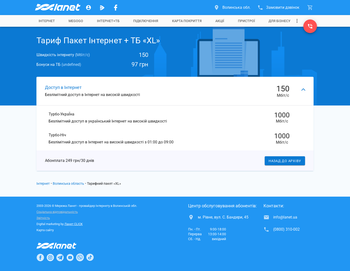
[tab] (46, 21)
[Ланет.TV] (102, 7)
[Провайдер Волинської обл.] (57, 7)
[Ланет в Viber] (80, 257)
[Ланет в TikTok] (90, 257)
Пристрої (246, 21)
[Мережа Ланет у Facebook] (115, 7)
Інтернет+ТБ (108, 21)
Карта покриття (187, 21)
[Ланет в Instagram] (50, 257)
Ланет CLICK (73, 224)
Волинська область (68, 183)
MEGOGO (76, 21)
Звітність (43, 218)
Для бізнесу (279, 21)
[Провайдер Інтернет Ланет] (62, 246)
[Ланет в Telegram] (60, 257)
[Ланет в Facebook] (40, 257)
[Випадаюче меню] (297, 21)
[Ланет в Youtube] (70, 257)
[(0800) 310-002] (310, 26)
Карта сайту (45, 230)
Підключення (145, 21)
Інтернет (47, 21)
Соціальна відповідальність (57, 212)
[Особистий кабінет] (88, 7)
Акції (219, 21)
